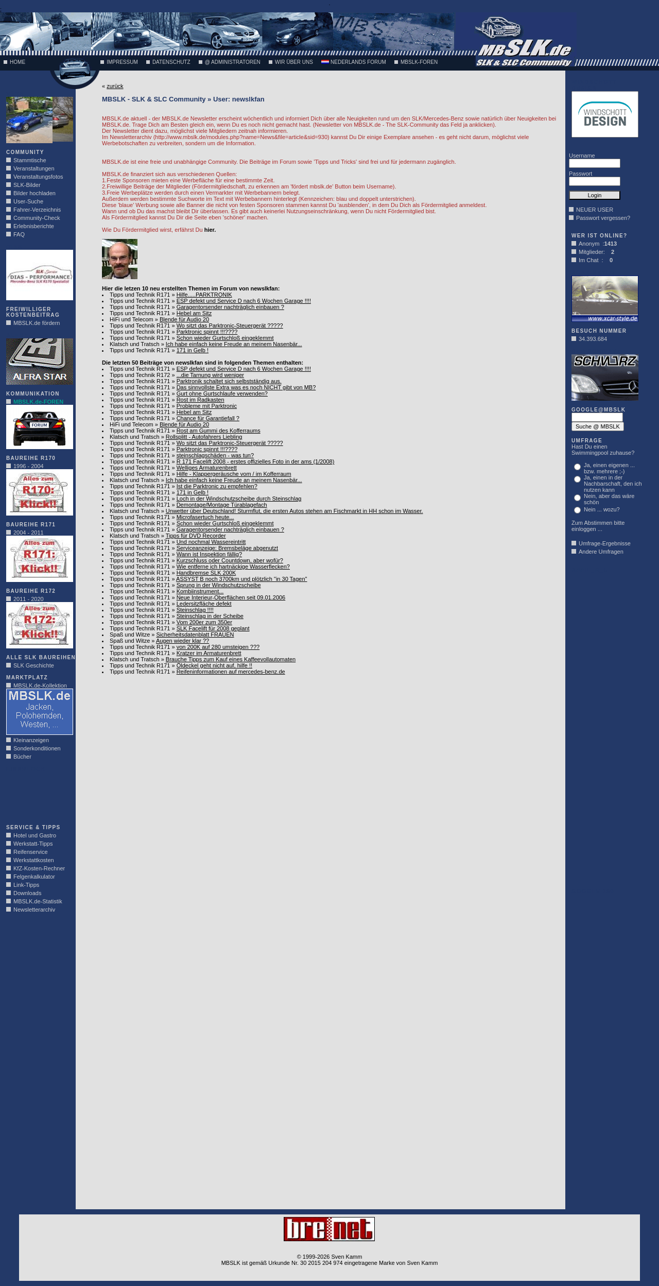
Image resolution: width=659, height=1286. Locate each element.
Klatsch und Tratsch (135, 344)
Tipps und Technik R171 (140, 295)
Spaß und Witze (130, 634)
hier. (210, 230)
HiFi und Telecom (131, 319)
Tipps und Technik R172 (140, 375)
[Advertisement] (37, 795)
